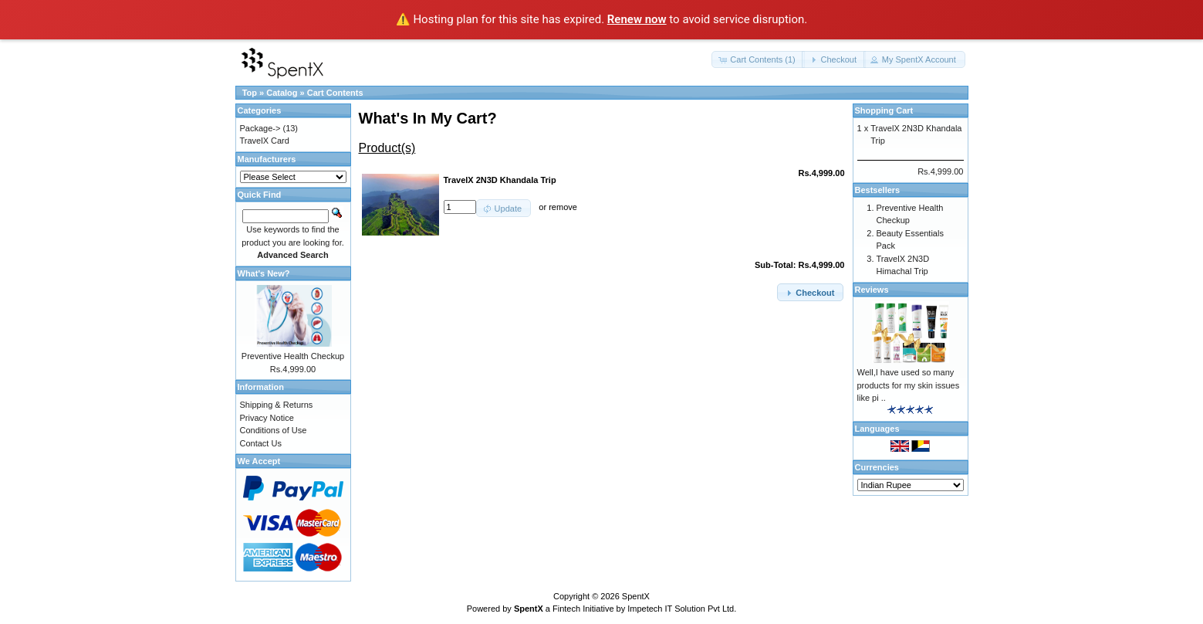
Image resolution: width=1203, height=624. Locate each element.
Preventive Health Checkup (293, 356)
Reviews (872, 289)
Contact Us (261, 443)
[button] (757, 60)
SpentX (636, 596)
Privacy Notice (267, 417)
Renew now (637, 19)
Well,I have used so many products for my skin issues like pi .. (908, 385)
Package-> (260, 128)
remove (563, 207)
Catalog (281, 92)
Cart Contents (335, 92)
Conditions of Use (273, 430)
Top (249, 92)
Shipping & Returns (276, 404)
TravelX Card (264, 140)
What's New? (264, 273)
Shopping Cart (884, 110)
